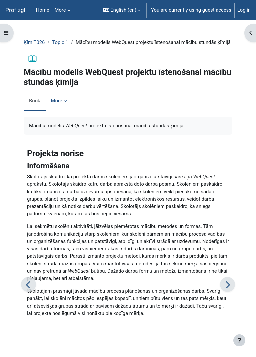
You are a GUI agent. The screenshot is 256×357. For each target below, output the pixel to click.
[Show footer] (239, 340)
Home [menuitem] (42, 10)
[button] (122, 10)
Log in (244, 10)
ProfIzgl (15, 10)
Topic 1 (60, 42)
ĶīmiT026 (34, 42)
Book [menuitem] (34, 101)
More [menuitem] (60, 10)
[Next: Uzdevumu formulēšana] (227, 284)
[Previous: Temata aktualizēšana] (28, 284)
